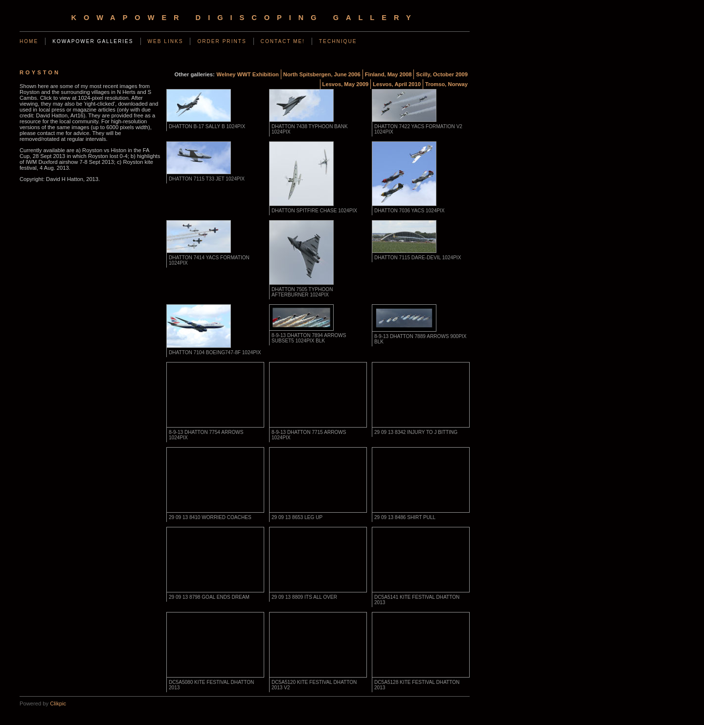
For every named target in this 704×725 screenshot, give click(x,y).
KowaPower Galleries (92, 41)
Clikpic (58, 703)
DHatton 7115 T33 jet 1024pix (207, 178)
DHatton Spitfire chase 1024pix (314, 210)
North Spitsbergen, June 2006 (322, 74)
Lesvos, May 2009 (345, 84)
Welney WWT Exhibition (248, 74)
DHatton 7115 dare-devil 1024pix (417, 257)
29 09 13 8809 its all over (304, 597)
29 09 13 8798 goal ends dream (209, 597)
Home (29, 41)
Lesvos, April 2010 (397, 84)
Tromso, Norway (446, 84)
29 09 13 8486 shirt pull (404, 517)
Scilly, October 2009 (442, 74)
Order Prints (221, 41)
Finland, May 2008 (388, 74)
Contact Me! (283, 41)
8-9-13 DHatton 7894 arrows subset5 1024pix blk (309, 338)
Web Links (165, 41)
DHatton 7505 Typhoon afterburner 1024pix (302, 292)
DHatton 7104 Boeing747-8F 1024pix (215, 352)
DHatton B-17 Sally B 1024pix (207, 126)
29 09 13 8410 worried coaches (210, 517)
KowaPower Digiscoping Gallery (244, 18)
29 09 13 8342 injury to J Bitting (415, 432)
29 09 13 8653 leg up (297, 517)
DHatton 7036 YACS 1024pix (409, 210)
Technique (338, 41)
